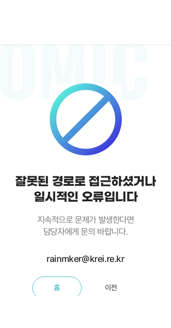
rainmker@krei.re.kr (85, 258)
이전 (111, 287)
